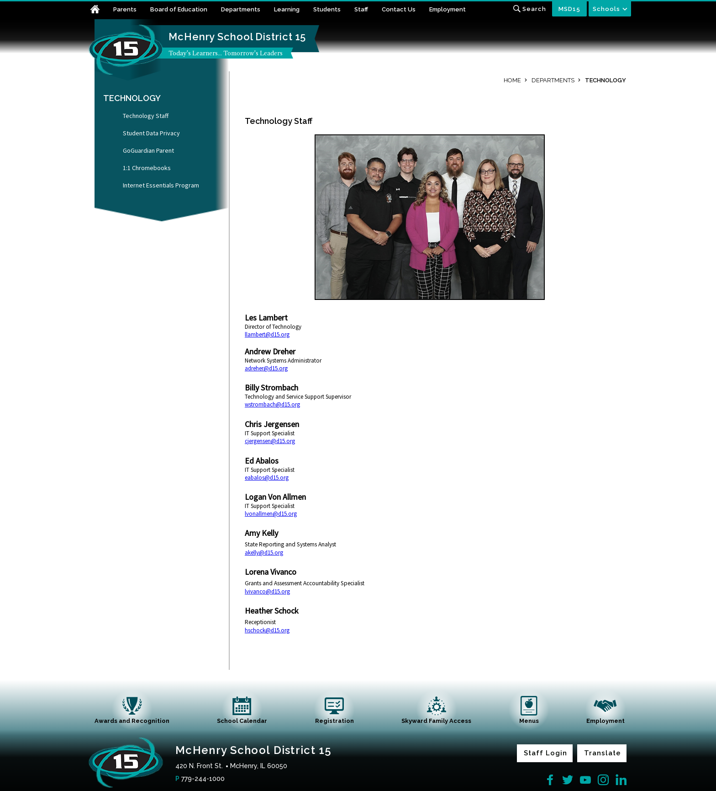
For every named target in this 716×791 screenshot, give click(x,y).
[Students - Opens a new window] (333, 10)
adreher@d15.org (266, 368)
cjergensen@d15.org (270, 441)
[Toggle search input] (529, 8)
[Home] (100, 10)
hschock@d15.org (267, 630)
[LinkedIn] (621, 780)
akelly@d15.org (264, 552)
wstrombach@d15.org (272, 404)
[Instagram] (603, 780)
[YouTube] (585, 780)
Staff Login (545, 753)
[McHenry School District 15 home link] (126, 49)
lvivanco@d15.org (267, 591)
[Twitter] (567, 780)
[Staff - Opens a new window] (368, 10)
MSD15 (569, 8)
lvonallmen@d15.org (271, 514)
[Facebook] (549, 780)
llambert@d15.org (267, 334)
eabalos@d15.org (267, 477)
